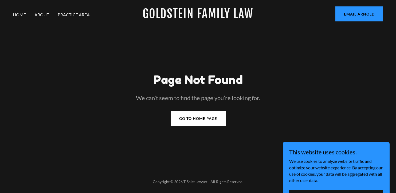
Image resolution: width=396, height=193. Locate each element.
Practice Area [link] (74, 14)
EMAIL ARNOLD (359, 14)
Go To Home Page (198, 118)
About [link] (41, 14)
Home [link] (19, 14)
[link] (198, 16)
